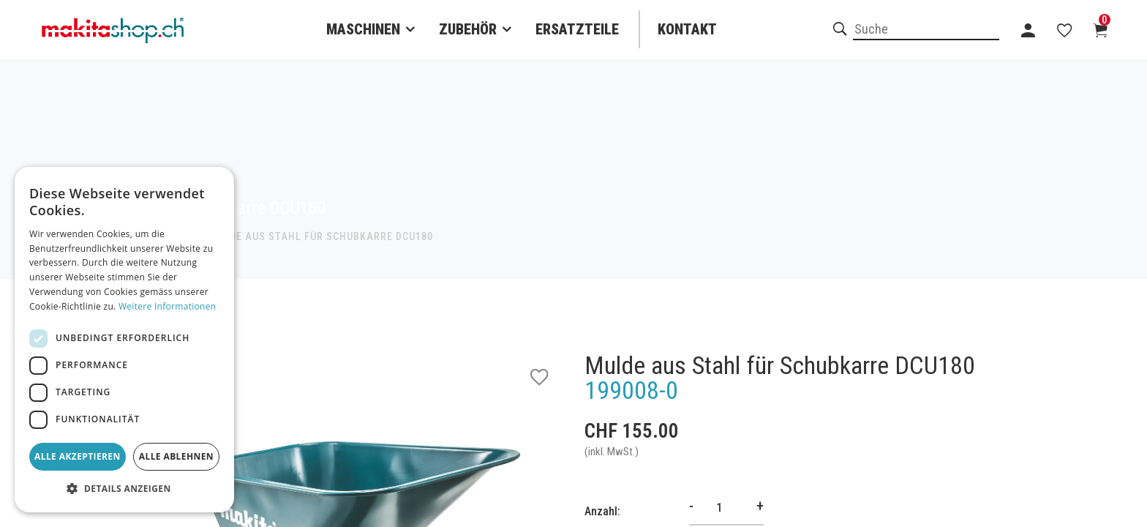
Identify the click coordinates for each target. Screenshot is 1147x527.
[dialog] (124, 339)
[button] (124, 489)
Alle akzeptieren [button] (77, 456)
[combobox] (926, 30)
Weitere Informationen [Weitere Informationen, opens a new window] (168, 306)
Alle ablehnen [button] (176, 456)
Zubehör (468, 29)
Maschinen (363, 29)
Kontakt (687, 29)
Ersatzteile (577, 29)
